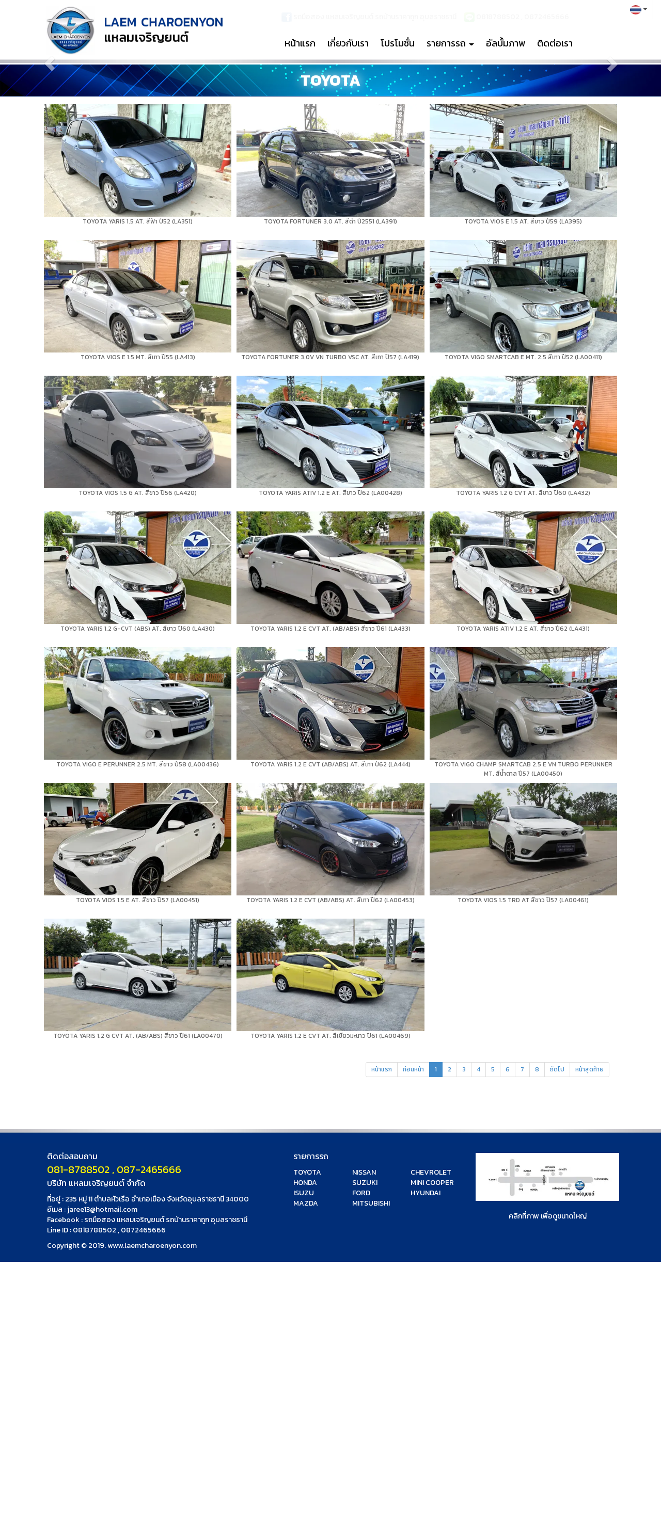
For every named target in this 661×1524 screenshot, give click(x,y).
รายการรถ (450, 43)
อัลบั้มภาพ (505, 43)
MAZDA (305, 1203)
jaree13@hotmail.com (102, 1209)
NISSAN (364, 1172)
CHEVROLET (431, 1172)
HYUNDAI (425, 1193)
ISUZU (303, 1193)
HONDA (305, 1182)
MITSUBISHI (371, 1203)
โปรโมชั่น (398, 43)
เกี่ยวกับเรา (348, 43)
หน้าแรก (300, 43)
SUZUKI (364, 1182)
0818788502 (94, 1230)
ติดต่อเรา (555, 43)
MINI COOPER (432, 1182)
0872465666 (143, 1230)
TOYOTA (307, 1172)
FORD (361, 1193)
